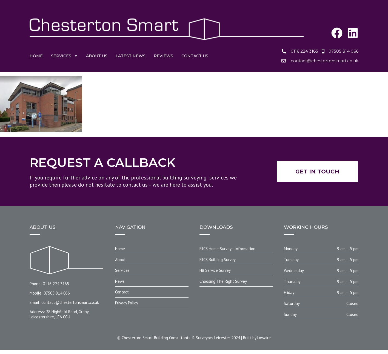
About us (96, 55)
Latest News (130, 55)
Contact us (194, 55)
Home (36, 55)
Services (64, 56)
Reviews (163, 55)
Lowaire (264, 337)
